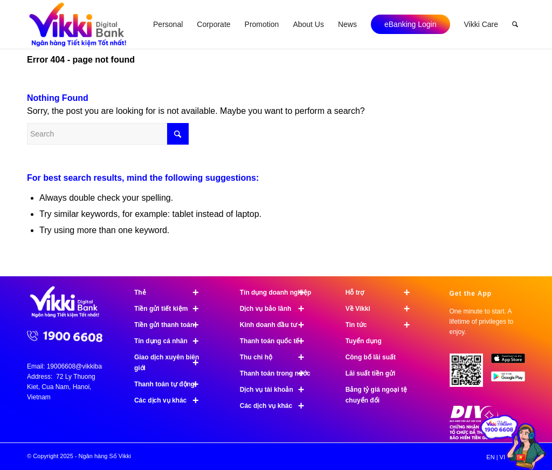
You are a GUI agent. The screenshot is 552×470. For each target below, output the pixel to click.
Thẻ (171, 292)
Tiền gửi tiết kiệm (171, 309)
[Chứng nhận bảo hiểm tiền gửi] (474, 437)
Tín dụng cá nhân (171, 341)
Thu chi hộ (277, 357)
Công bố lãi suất (371, 357)
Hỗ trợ (382, 292)
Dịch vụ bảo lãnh (277, 309)
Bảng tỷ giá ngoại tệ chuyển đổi (376, 395)
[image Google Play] (512, 380)
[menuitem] (168, 24)
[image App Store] (512, 362)
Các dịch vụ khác (171, 400)
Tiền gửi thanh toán (171, 325)
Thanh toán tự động (171, 384)
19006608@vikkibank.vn (82, 366)
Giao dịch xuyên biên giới (171, 362)
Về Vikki (382, 309)
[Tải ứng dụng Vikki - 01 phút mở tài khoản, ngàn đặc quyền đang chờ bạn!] (471, 374)
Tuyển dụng (364, 341)
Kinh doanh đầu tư (277, 325)
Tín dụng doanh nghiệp (277, 292)
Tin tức (382, 325)
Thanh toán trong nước (277, 373)
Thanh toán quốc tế (277, 341)
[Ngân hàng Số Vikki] (78, 24)
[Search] (515, 24)
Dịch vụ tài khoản (277, 390)
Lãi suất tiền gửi (371, 373)
